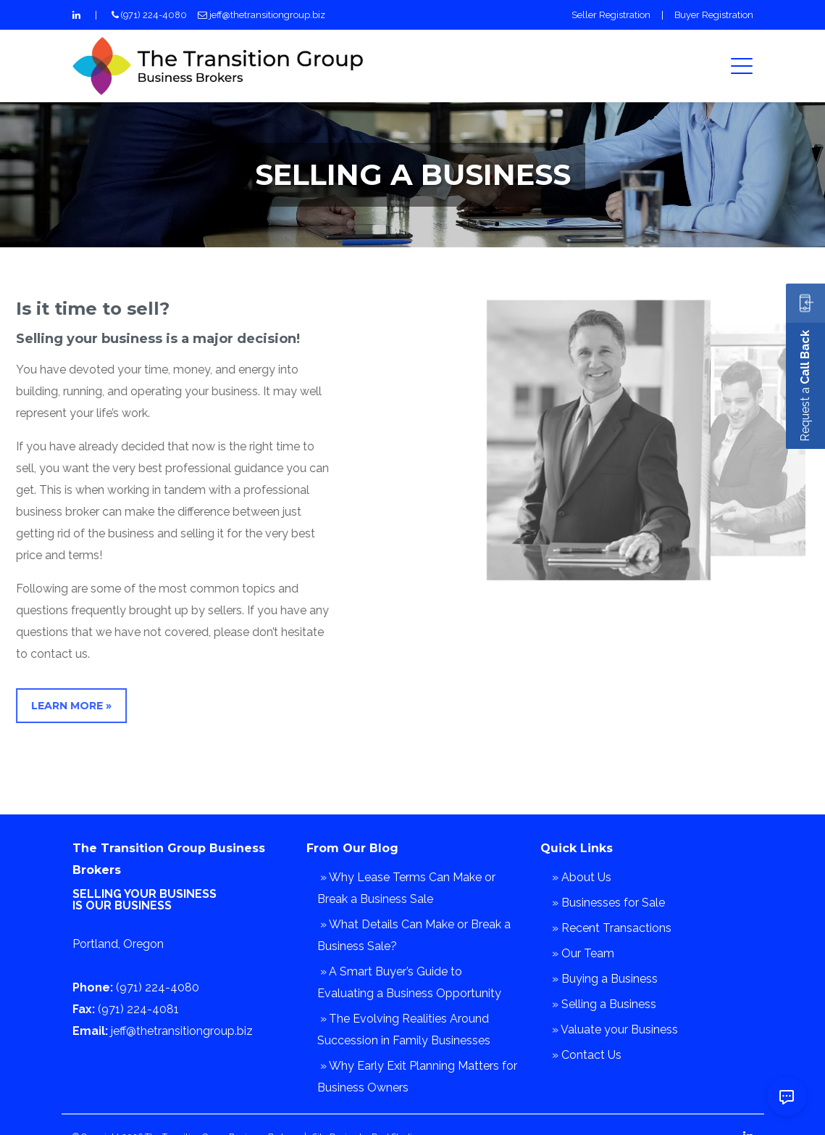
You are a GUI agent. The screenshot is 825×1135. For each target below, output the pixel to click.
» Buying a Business (605, 979)
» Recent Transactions (611, 928)
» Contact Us (586, 1055)
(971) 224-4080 (154, 14)
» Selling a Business (604, 1004)
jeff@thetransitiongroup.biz (267, 14)
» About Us (581, 877)
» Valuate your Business (615, 1029)
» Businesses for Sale (608, 902)
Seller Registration (610, 14)
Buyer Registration (713, 14)
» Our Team (583, 953)
